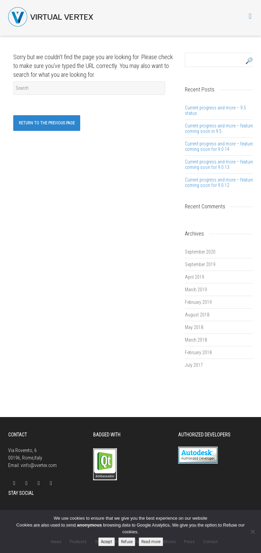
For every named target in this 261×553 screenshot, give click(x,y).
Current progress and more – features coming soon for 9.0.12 (220, 182)
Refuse (127, 541)
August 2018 (197, 314)
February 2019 (198, 302)
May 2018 (194, 327)
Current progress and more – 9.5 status (215, 110)
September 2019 (200, 264)
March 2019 (196, 289)
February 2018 (198, 352)
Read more (150, 541)
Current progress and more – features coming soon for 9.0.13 (220, 164)
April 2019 (194, 277)
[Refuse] (252, 531)
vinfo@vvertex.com (39, 465)
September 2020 (200, 252)
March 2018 (196, 340)
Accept (106, 541)
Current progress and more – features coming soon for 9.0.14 (220, 146)
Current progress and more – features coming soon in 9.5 (220, 128)
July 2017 (194, 365)
